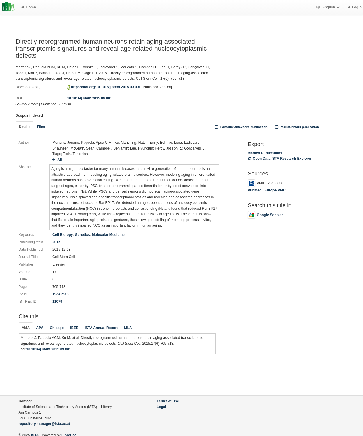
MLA (128, 328)
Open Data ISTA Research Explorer (279, 158)
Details (25, 127)
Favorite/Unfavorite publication (240, 127)
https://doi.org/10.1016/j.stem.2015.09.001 (106, 87)
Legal (161, 407)
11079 (57, 302)
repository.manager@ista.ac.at (44, 424)
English (328, 7)
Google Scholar (265, 215)
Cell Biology (62, 235)
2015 (56, 242)
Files (41, 127)
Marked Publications (265, 153)
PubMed (254, 190)
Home (28, 7)
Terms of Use (168, 401)
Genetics (82, 235)
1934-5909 (60, 294)
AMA (26, 328)
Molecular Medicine (108, 235)
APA (39, 328)
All (57, 160)
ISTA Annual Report (101, 328)
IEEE (74, 328)
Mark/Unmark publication (296, 127)
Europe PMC (274, 190)
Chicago (57, 328)
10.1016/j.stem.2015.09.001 (89, 98)
